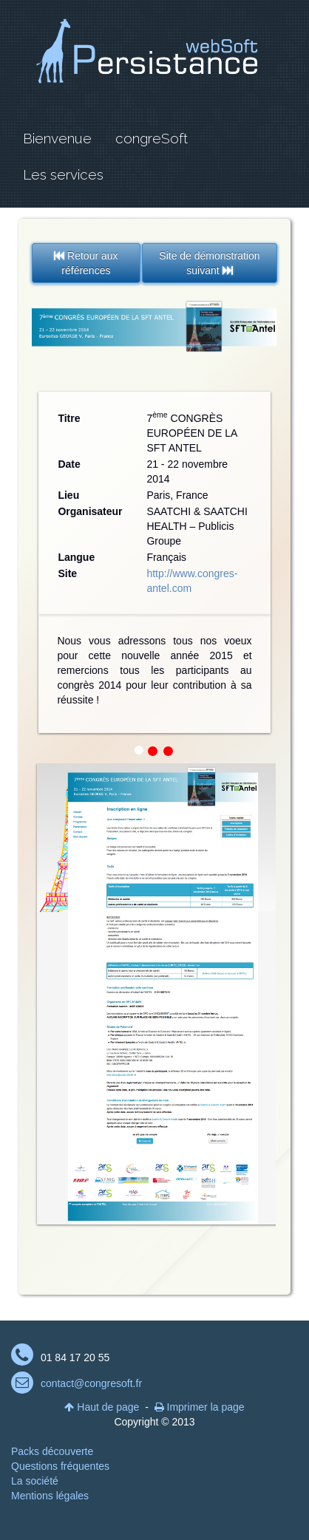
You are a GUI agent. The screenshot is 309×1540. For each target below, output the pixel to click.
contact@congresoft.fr (91, 1383)
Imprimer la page (199, 1407)
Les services (63, 174)
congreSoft (151, 138)
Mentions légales (50, 1496)
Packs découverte (52, 1451)
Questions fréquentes (60, 1466)
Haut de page (101, 1407)
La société (34, 1481)
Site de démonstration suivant (209, 263)
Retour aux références (86, 263)
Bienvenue (57, 138)
